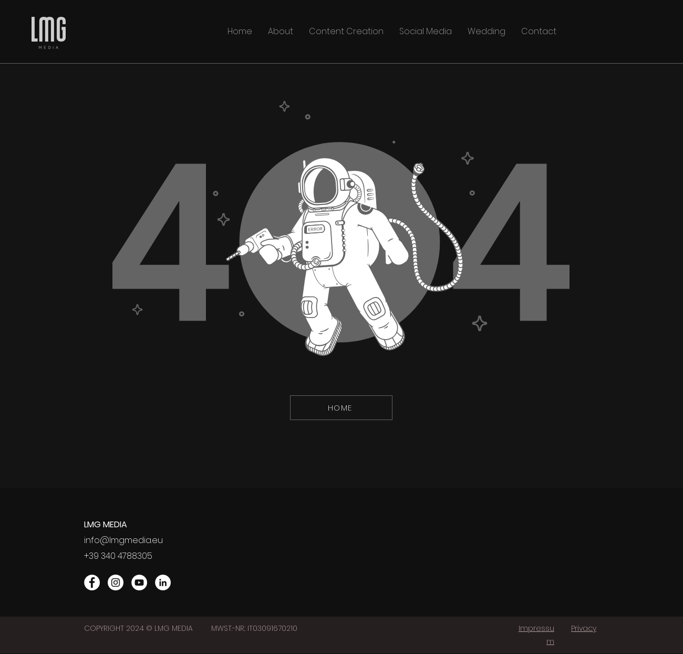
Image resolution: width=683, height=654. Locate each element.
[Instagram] (115, 582)
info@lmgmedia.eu (123, 540)
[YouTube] (139, 582)
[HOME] (341, 407)
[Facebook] (92, 582)
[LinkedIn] (163, 582)
